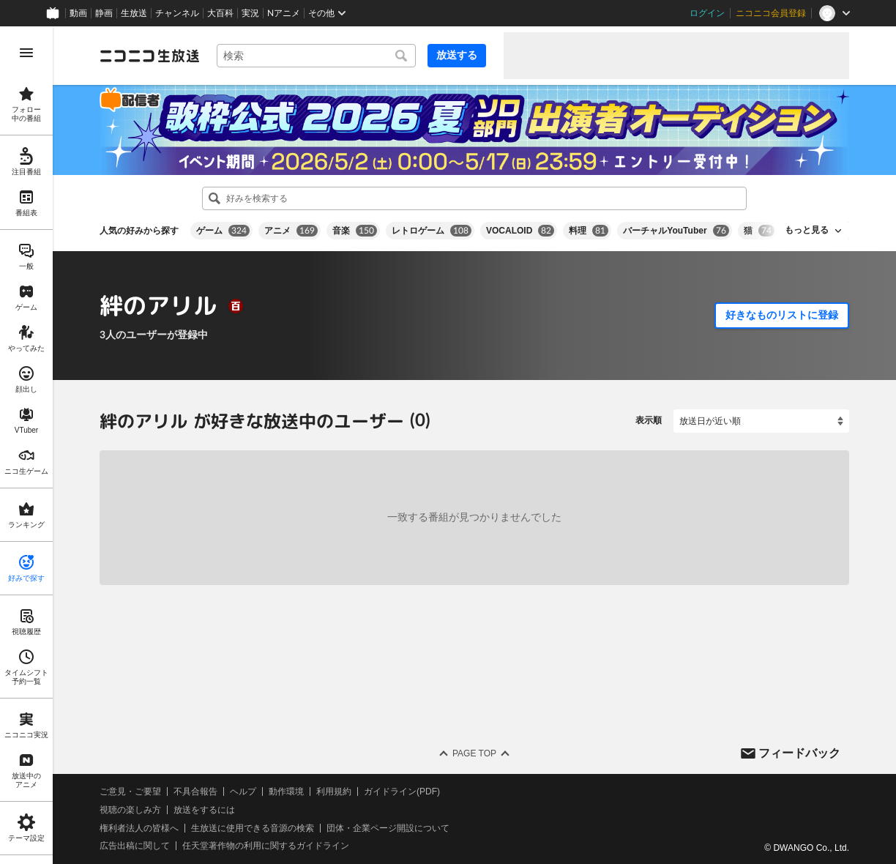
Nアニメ (283, 13)
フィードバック (799, 752)
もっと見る (807, 230)
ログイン (707, 13)
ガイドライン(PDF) (402, 791)
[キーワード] (316, 55)
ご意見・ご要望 (130, 791)
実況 (250, 13)
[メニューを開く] (26, 52)
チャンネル (177, 13)
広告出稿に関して (135, 846)
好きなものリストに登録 (781, 315)
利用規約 (333, 791)
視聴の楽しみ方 (130, 810)
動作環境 (286, 791)
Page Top (474, 753)
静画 (104, 13)
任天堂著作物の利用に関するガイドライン (265, 845)
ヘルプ (243, 791)
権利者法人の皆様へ (139, 827)
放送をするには (204, 809)
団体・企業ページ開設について (387, 827)
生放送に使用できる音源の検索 (252, 827)
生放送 (134, 13)
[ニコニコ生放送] (149, 55)
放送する (456, 55)
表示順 (648, 420)
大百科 (220, 13)
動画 (78, 13)
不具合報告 (195, 791)
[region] (26, 445)
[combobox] (316, 55)
